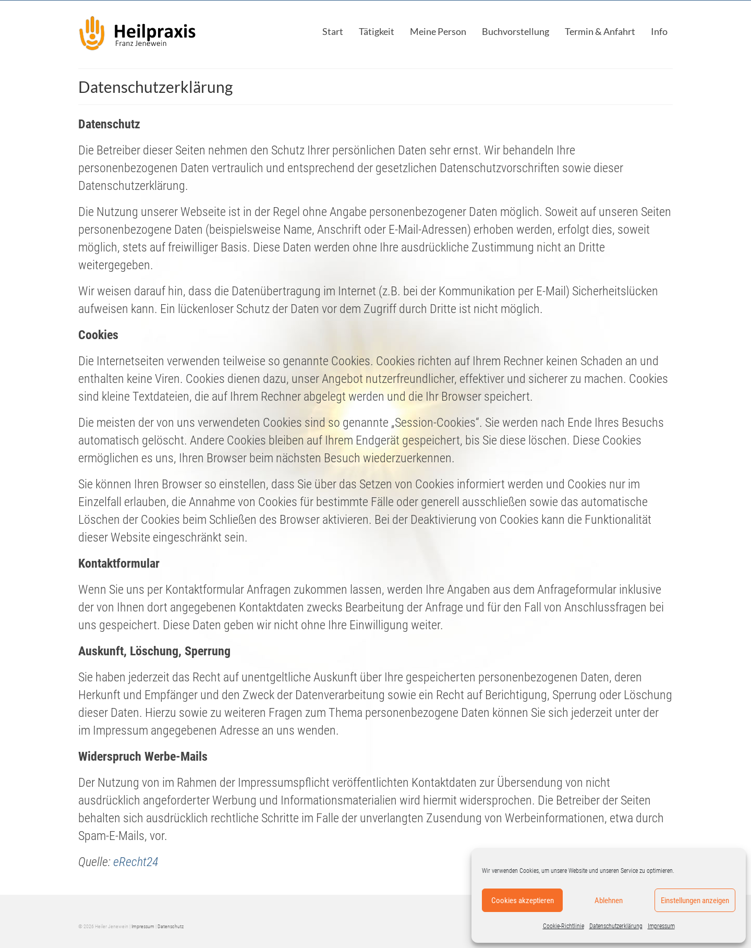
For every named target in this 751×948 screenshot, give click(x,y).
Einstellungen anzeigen (695, 900)
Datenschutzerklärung (616, 926)
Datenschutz (171, 926)
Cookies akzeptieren (522, 900)
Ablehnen (609, 900)
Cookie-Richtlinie (563, 926)
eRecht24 (135, 862)
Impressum (661, 926)
